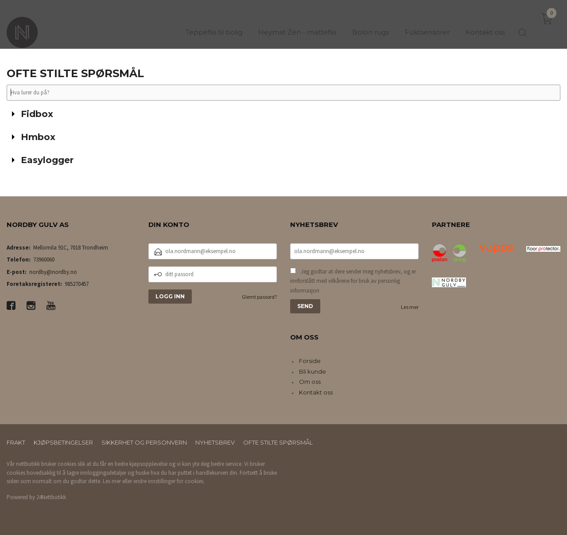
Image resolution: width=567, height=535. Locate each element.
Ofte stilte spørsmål (278, 442)
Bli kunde (312, 371)
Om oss (310, 381)
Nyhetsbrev (215, 442)
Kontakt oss (316, 392)
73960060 (43, 259)
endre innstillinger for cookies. (169, 481)
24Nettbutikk (51, 497)
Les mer (410, 307)
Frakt (16, 442)
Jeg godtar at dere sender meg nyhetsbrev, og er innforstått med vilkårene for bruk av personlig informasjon (353, 281)
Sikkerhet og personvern (144, 442)
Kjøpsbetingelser (63, 442)
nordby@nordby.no (53, 272)
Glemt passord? (259, 296)
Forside (310, 360)
